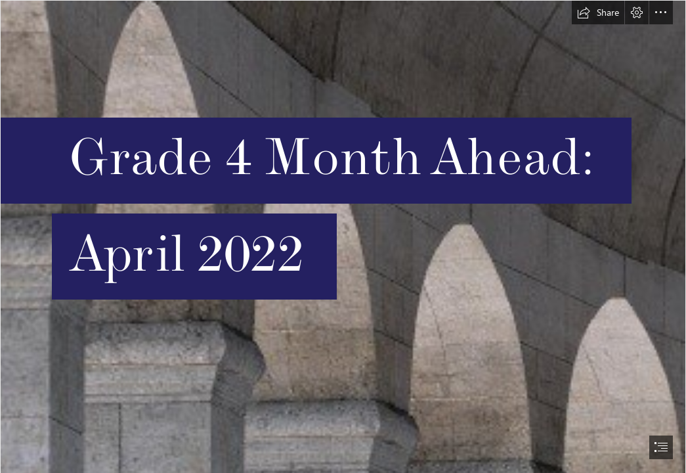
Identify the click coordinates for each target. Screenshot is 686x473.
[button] (598, 12)
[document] (343, 236)
